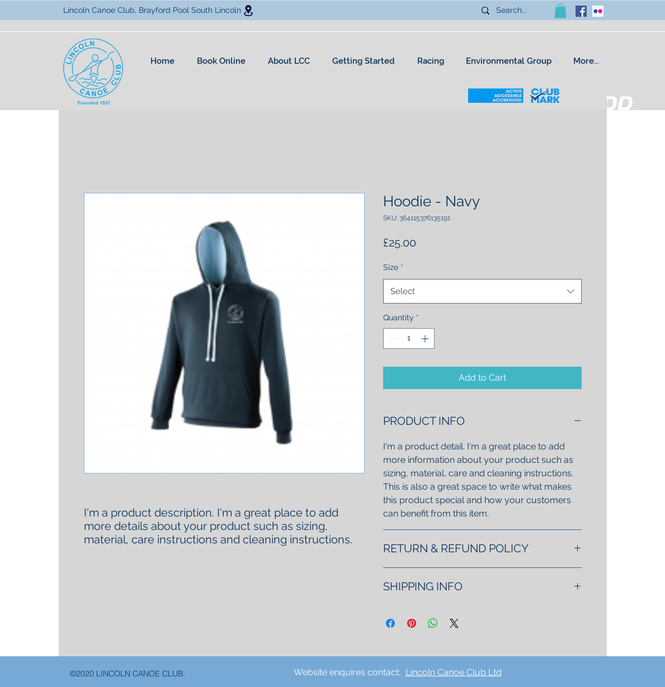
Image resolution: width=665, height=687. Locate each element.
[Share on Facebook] (390, 623)
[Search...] (515, 11)
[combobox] (482, 291)
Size (393, 267)
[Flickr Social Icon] (597, 11)
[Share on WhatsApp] (433, 623)
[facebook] (581, 11)
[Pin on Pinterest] (411, 623)
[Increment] (426, 338)
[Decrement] (392, 338)
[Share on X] (454, 623)
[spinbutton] (409, 338)
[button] (560, 10)
